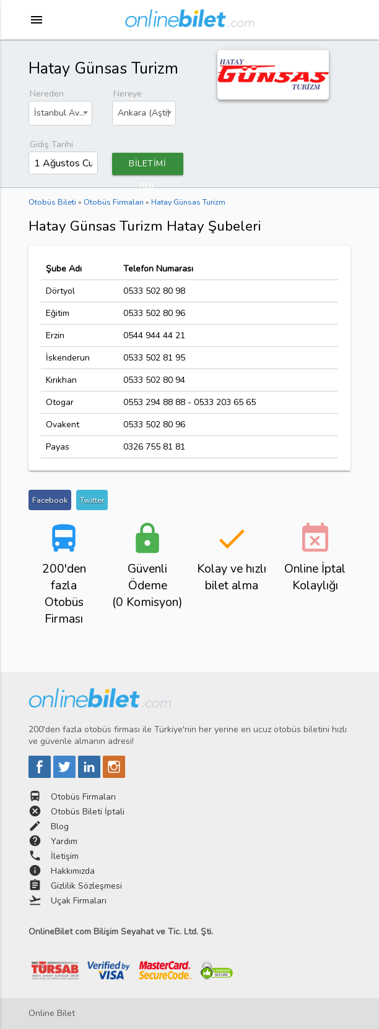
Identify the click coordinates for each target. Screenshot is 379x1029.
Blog (60, 826)
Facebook (50, 500)
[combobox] (60, 113)
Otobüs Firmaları (83, 797)
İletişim (65, 856)
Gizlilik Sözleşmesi (86, 886)
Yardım (64, 841)
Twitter (92, 500)
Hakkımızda (73, 871)
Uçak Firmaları (79, 901)
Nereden (47, 94)
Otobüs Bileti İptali (87, 812)
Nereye (127, 94)
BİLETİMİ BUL (147, 166)
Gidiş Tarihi (51, 144)
